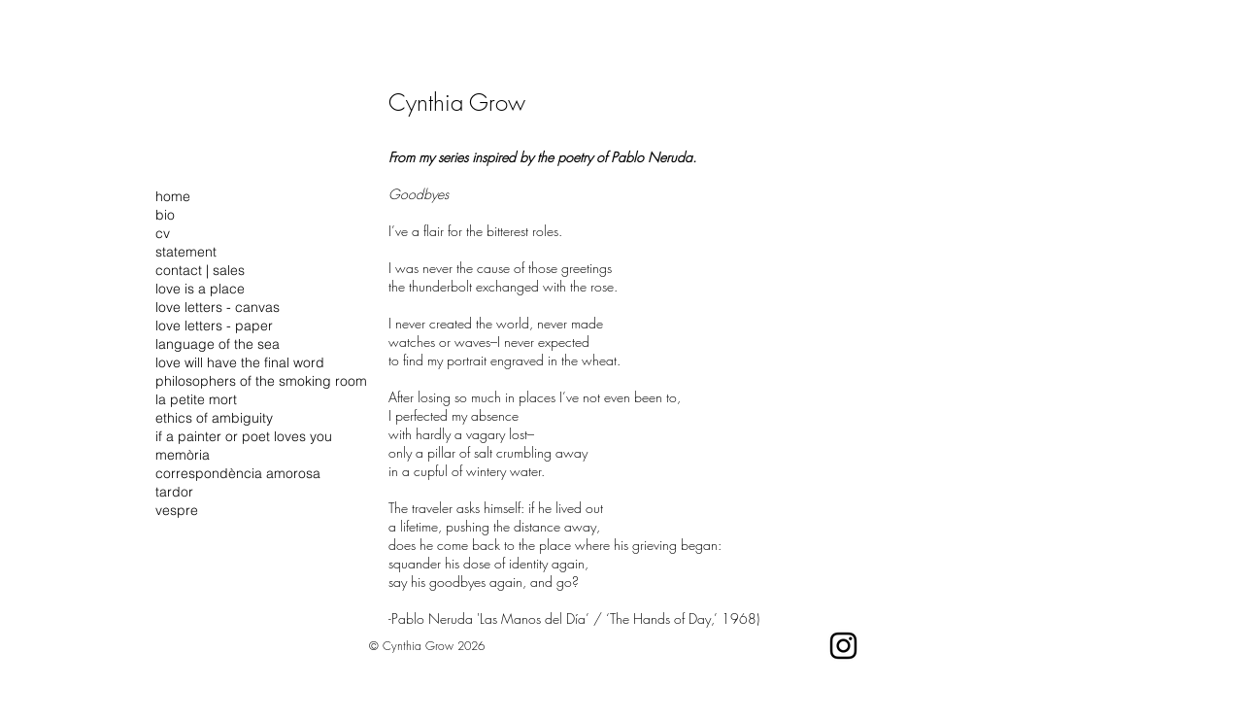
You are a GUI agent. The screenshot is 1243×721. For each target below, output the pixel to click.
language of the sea (217, 344)
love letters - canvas (217, 307)
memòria (182, 455)
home (172, 196)
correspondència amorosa (237, 473)
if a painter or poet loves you (243, 436)
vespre (176, 510)
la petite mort (196, 399)
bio (165, 214)
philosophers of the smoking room (261, 381)
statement (186, 251)
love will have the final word (239, 362)
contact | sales (200, 270)
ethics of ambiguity (214, 418)
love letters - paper (214, 325)
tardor (174, 491)
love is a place (200, 288)
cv (162, 233)
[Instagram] (843, 646)
